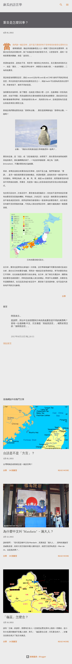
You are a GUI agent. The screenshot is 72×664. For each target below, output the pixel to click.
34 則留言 (13, 556)
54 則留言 (13, 470)
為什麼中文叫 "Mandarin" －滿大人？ (28, 531)
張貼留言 (7, 343)
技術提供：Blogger (36, 656)
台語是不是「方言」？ (19, 453)
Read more (63, 470)
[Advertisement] (36, 371)
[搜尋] (61, 4)
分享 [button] (64, 296)
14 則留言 (13, 641)
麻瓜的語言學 (12, 5)
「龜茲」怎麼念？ (15, 617)
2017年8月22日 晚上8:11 (22, 336)
